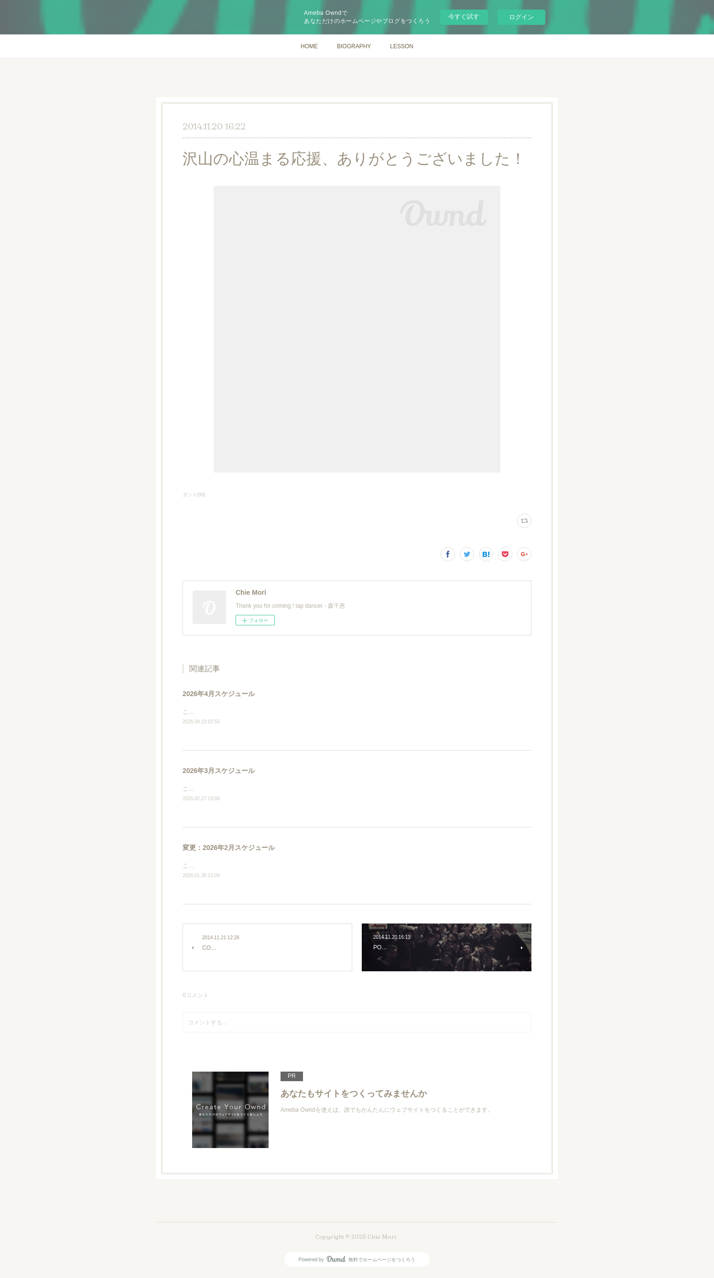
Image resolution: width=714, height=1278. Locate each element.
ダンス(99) (194, 494)
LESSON (401, 46)
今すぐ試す (463, 16)
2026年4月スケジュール (219, 694)
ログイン (521, 17)
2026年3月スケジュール (219, 771)
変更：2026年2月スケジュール (229, 848)
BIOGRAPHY (354, 46)
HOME (309, 46)
